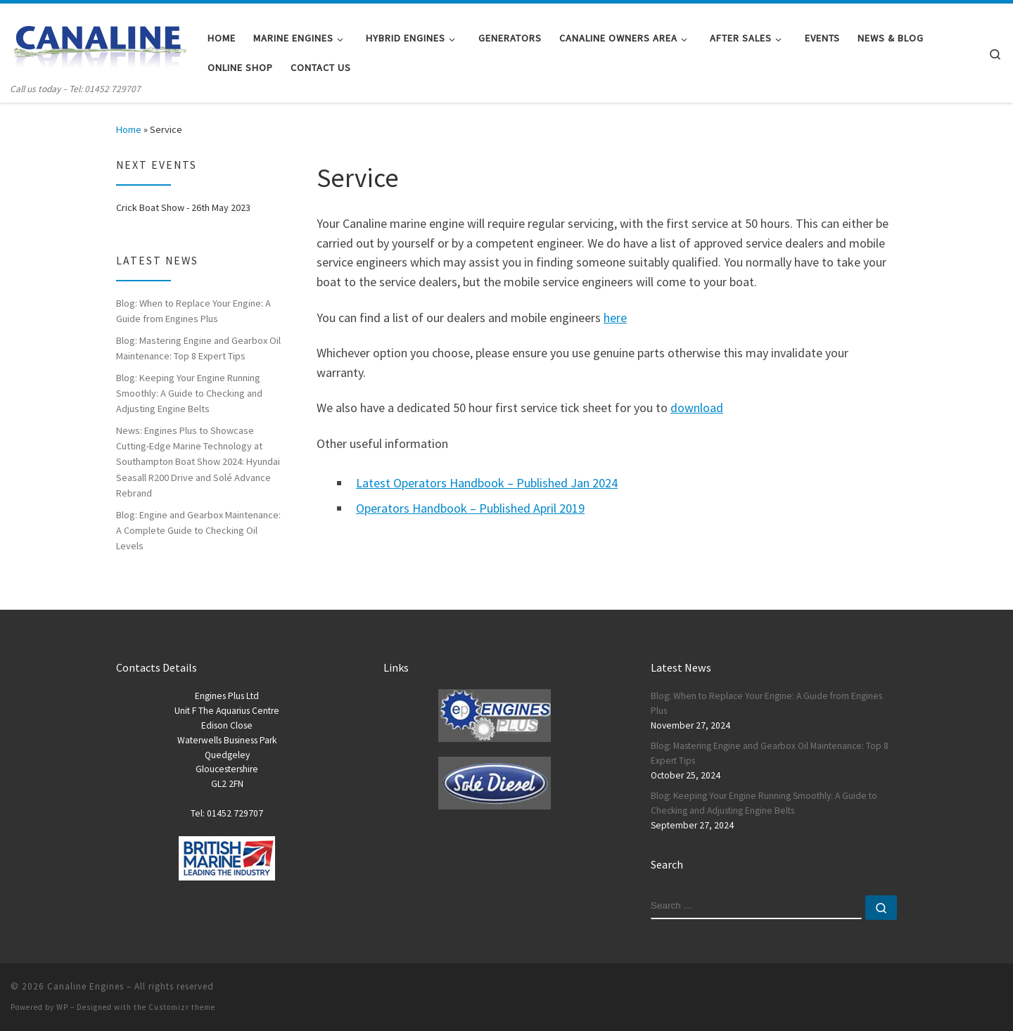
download (696, 407)
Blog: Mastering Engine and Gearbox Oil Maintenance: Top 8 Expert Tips (198, 348)
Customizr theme (181, 1007)
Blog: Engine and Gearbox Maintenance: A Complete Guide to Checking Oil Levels (198, 530)
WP (62, 1007)
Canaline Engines (85, 986)
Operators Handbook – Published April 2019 (470, 508)
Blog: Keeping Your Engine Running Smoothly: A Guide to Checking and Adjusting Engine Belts (189, 393)
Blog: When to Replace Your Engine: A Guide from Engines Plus (193, 311)
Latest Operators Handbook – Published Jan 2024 (487, 483)
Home (128, 129)
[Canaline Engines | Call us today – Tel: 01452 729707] (98, 42)
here (615, 317)
